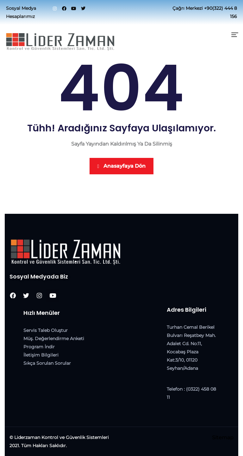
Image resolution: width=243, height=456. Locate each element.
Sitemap (223, 438)
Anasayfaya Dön (121, 166)
